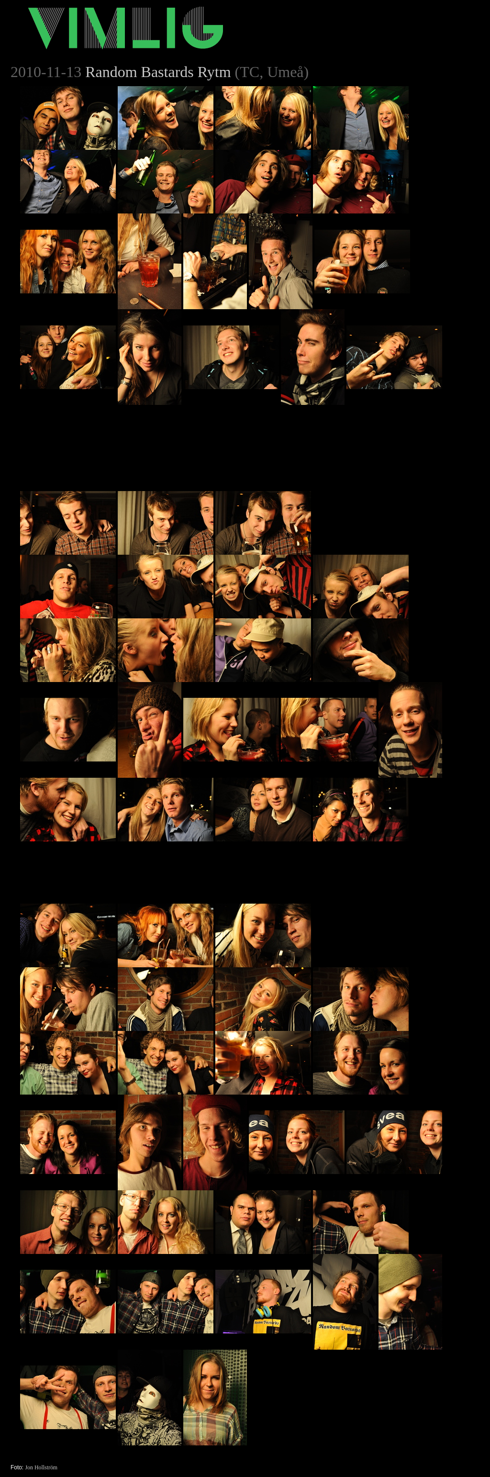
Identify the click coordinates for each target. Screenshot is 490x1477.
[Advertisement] (385, 465)
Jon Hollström (41, 1467)
